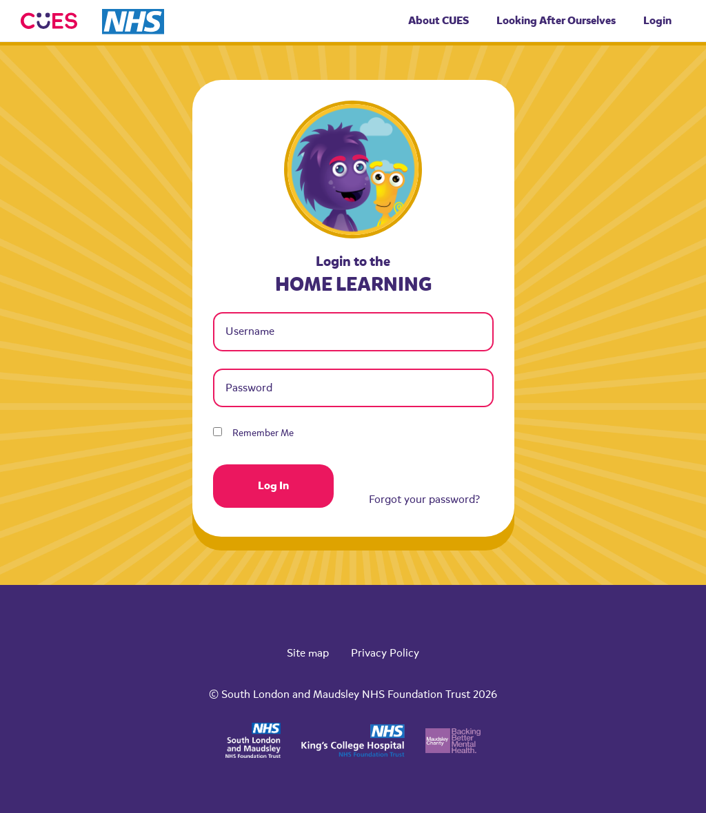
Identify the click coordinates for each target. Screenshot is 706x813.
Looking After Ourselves (556, 20)
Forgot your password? (424, 499)
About (438, 20)
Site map (308, 653)
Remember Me (253, 433)
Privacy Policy (385, 653)
